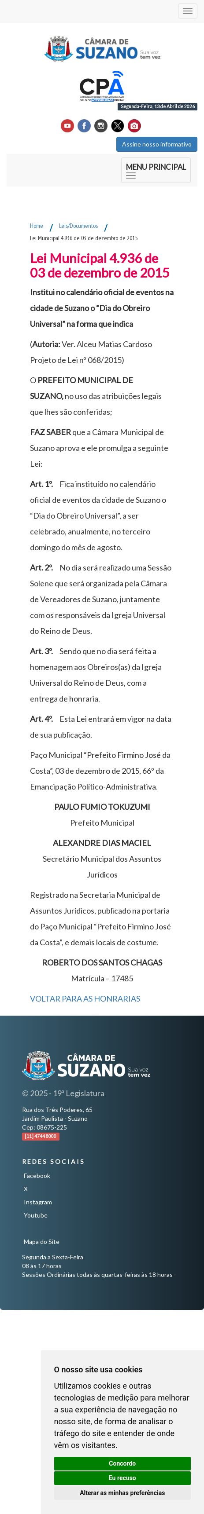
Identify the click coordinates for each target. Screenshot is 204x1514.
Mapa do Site (41, 1241)
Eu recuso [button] (122, 1477)
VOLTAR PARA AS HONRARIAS (85, 998)
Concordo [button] (122, 1463)
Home (36, 226)
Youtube (36, 1215)
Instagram (38, 1202)
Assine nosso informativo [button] (157, 144)
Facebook (37, 1175)
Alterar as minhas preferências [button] (122, 1492)
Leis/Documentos (78, 226)
